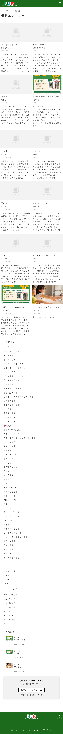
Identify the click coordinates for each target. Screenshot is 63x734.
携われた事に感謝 (12, 557)
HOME (7, 11)
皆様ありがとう (11, 491)
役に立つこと (10, 347)
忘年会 (7, 483)
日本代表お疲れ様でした (15, 368)
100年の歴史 (10, 417)
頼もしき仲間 (10, 442)
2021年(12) (9, 623)
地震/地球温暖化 (11, 487)
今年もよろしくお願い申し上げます (20, 438)
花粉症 (7, 524)
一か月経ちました (12, 409)
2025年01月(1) (11, 607)
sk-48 (7, 575)
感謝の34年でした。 (13, 429)
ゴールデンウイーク (13, 533)
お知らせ (8, 508)
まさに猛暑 (9, 549)
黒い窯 (7, 471)
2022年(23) (9, 619)
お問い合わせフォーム (31, 690)
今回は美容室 (10, 541)
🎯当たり (8, 425)
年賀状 (7, 479)
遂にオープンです (12, 512)
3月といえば (9, 520)
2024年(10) (9, 611)
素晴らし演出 (10, 446)
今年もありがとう (12, 434)
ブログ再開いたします (14, 376)
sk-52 (7, 583)
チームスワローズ (12, 351)
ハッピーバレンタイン (14, 516)
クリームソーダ (11, 421)
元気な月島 (9, 545)
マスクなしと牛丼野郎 (14, 363)
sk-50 (7, 579)
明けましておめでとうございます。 (19, 396)
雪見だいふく (10, 359)
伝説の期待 (9, 384)
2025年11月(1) (11, 599)
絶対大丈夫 (9, 475)
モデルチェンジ (11, 467)
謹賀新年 (8, 450)
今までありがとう (12, 528)
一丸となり (9, 462)
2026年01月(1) (11, 595)
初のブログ (9, 458)
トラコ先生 (9, 553)
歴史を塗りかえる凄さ (14, 388)
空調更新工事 (10, 413)
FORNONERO (10, 500)
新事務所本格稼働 (12, 405)
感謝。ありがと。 (11, 392)
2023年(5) (9, 615)
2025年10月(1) (11, 603)
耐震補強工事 (10, 401)
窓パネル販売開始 (12, 380)
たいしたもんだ (11, 372)
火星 (6, 504)
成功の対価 (9, 355)
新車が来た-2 (10, 454)
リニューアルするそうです (16, 537)
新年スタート (10, 495)
